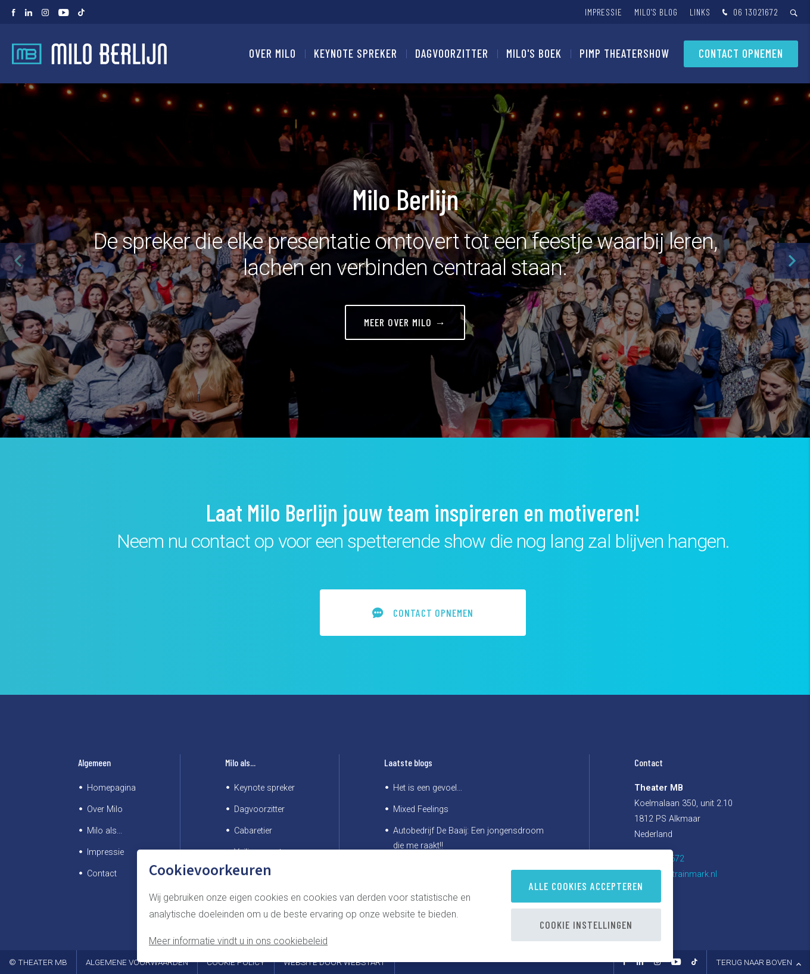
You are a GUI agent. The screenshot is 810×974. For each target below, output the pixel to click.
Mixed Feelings (420, 809)
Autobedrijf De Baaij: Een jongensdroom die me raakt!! (468, 838)
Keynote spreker (355, 53)
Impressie (603, 11)
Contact (102, 874)
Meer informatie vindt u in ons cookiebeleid (238, 941)
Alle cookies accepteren (586, 885)
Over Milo (272, 53)
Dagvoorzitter (451, 53)
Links (700, 11)
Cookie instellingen (586, 924)
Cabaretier (253, 831)
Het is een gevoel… (427, 788)
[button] (792, 261)
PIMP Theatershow (624, 53)
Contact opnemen (741, 53)
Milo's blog (656, 11)
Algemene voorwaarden (137, 962)
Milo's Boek (534, 53)
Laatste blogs (408, 762)
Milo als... (104, 831)
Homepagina (111, 788)
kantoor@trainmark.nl (675, 874)
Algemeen (94, 762)
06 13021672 (748, 13)
